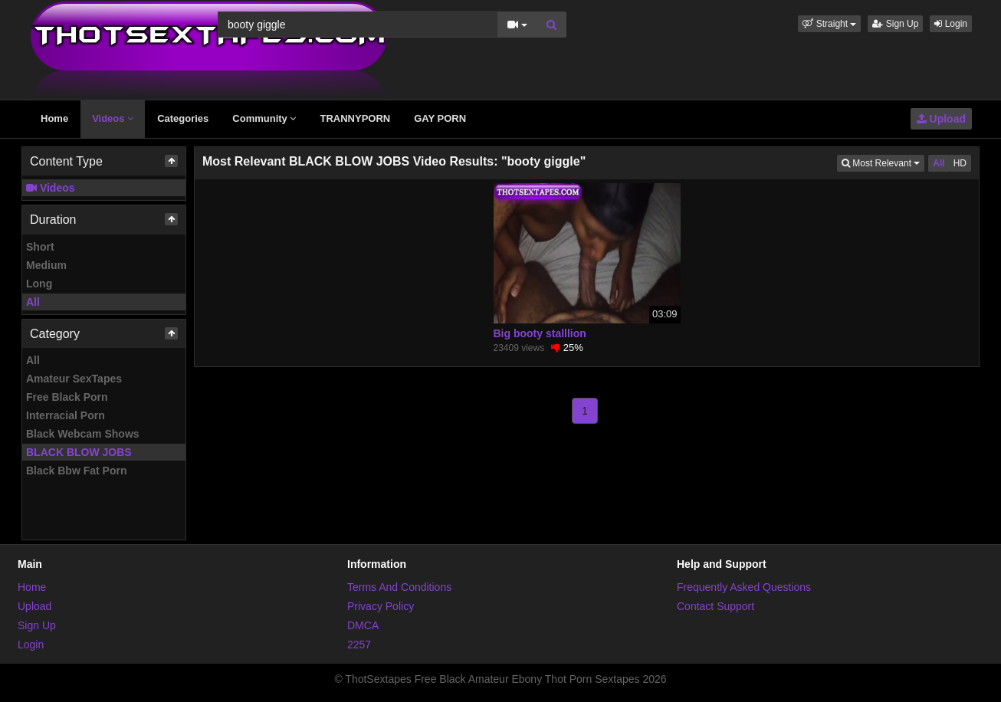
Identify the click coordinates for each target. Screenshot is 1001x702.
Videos (112, 118)
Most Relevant (883, 162)
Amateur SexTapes (74, 378)
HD (960, 163)
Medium (46, 265)
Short (40, 247)
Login (950, 23)
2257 (359, 644)
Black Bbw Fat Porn (76, 470)
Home (54, 118)
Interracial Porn (65, 415)
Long (39, 283)
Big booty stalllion (540, 333)
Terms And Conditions (399, 587)
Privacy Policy (380, 606)
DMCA (363, 625)
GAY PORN (440, 118)
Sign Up (895, 23)
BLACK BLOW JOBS (79, 452)
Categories (182, 118)
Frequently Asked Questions (744, 587)
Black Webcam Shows (82, 434)
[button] (829, 23)
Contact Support (715, 606)
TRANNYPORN (355, 118)
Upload (941, 119)
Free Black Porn (67, 397)
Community (264, 118)
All (33, 302)
